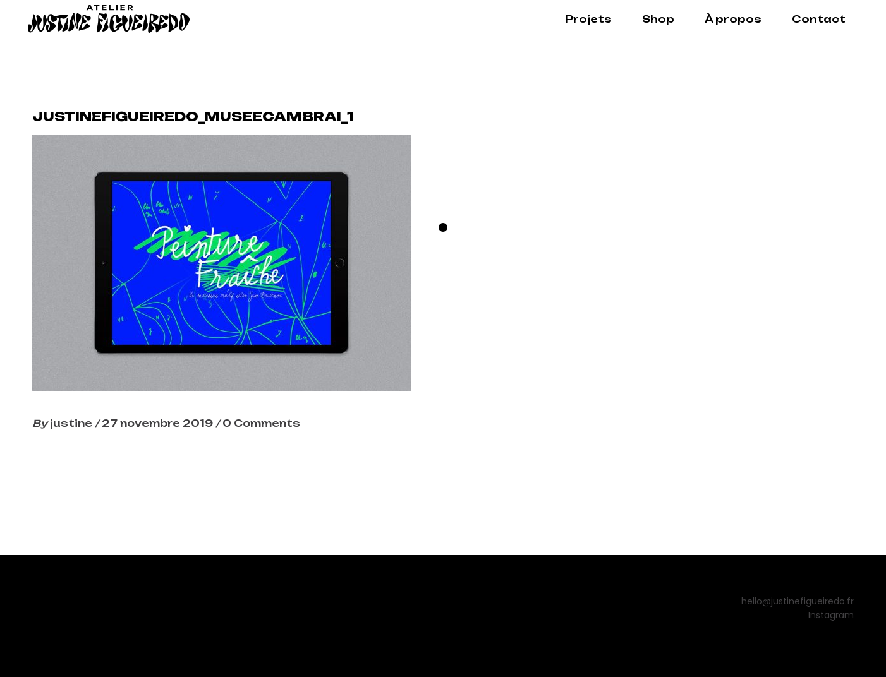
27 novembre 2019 (158, 423)
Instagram (831, 615)
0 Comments (261, 423)
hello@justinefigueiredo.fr (797, 601)
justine (72, 423)
